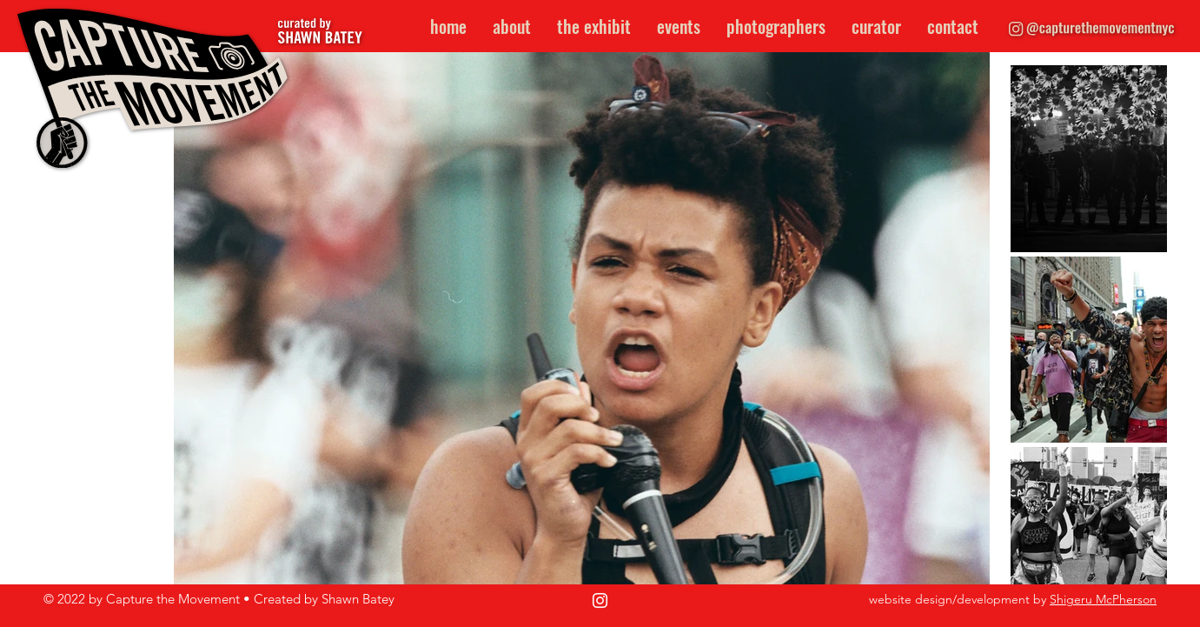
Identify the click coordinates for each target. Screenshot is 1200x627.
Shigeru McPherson (1103, 599)
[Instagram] (600, 600)
